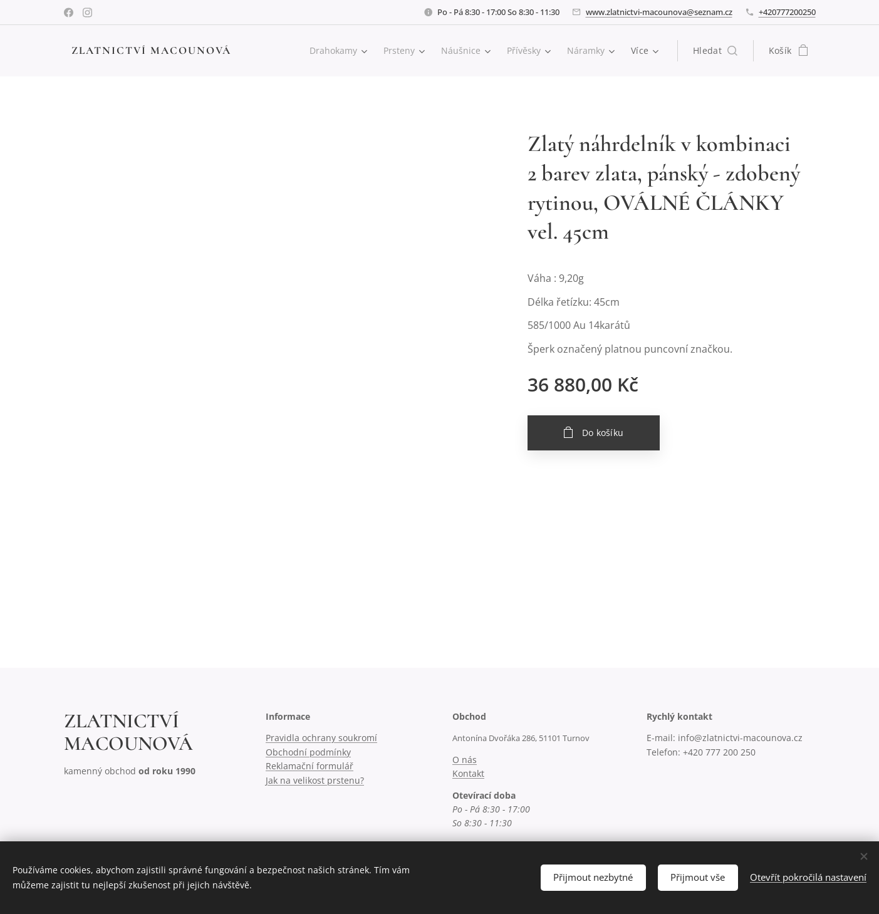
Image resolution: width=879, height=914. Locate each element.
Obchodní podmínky (307, 752)
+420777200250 (787, 12)
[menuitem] (333, 50)
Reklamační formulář (309, 766)
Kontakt (468, 773)
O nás (464, 760)
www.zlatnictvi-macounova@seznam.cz (659, 12)
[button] (715, 50)
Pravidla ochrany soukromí (321, 738)
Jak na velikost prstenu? (314, 780)
